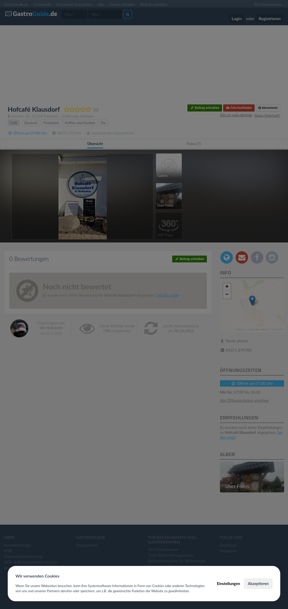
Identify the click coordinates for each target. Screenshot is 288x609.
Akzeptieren (258, 583)
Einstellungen (228, 583)
